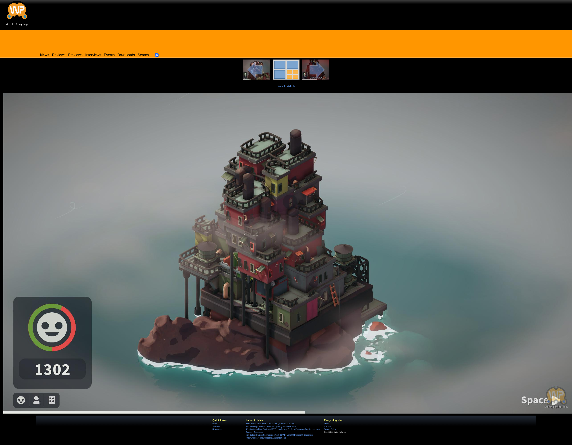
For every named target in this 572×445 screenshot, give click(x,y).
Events (109, 55)
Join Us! (327, 426)
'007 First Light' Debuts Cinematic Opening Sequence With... (271, 426)
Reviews (59, 55)
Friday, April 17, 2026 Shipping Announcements (266, 438)
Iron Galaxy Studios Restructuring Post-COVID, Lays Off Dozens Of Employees (279, 435)
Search (143, 55)
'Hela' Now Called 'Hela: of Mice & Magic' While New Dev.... (271, 423)
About (326, 423)
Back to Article (286, 86)
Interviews (93, 55)
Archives (216, 426)
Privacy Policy (330, 429)
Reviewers (217, 429)
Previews (75, 55)
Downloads (126, 55)
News (215, 423)
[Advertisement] (286, 40)
